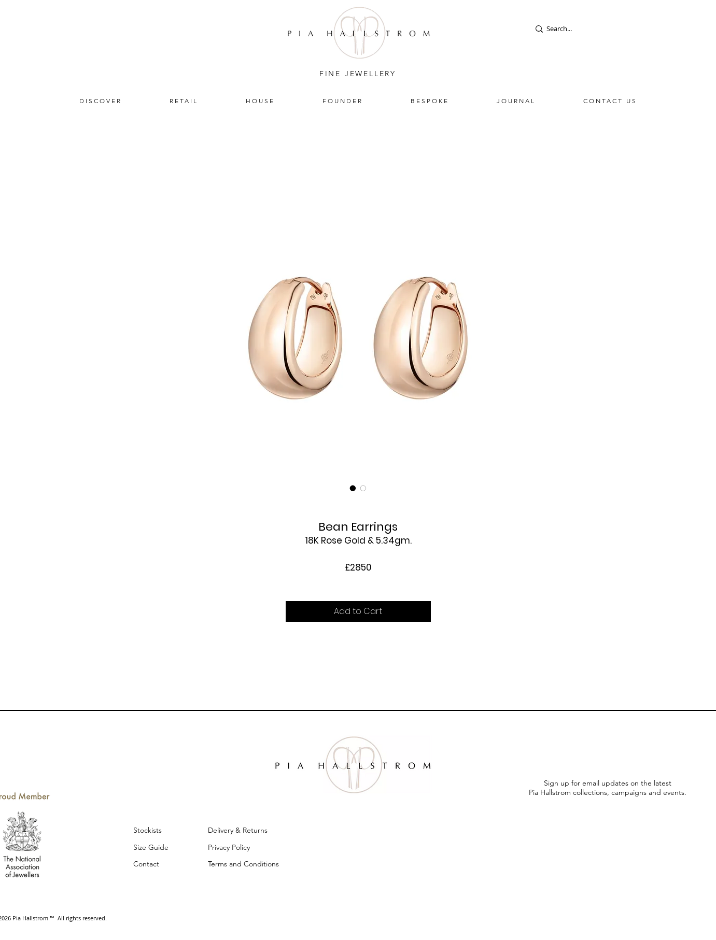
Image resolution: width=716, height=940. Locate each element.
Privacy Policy (230, 847)
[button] (100, 101)
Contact (146, 863)
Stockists (147, 830)
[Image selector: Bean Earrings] (353, 488)
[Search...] (565, 29)
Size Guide (151, 847)
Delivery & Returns (239, 830)
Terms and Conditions (243, 863)
